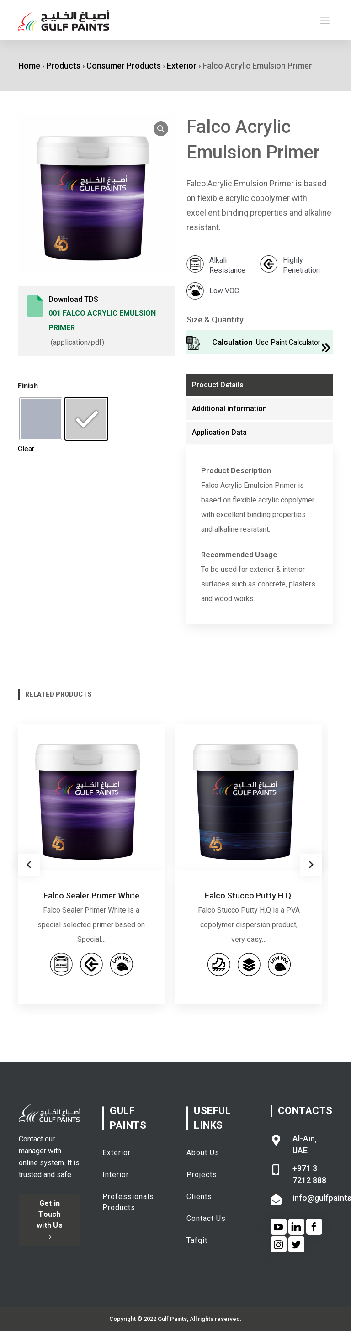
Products (63, 65)
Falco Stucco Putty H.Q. (249, 895)
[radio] (41, 419)
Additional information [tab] (229, 408)
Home (29, 65)
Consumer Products (123, 65)
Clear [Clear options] (26, 448)
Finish (28, 385)
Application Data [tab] (219, 432)
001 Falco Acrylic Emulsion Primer (102, 320)
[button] (161, 128)
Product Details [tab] (218, 384)
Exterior (182, 65)
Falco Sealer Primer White (91, 895)
